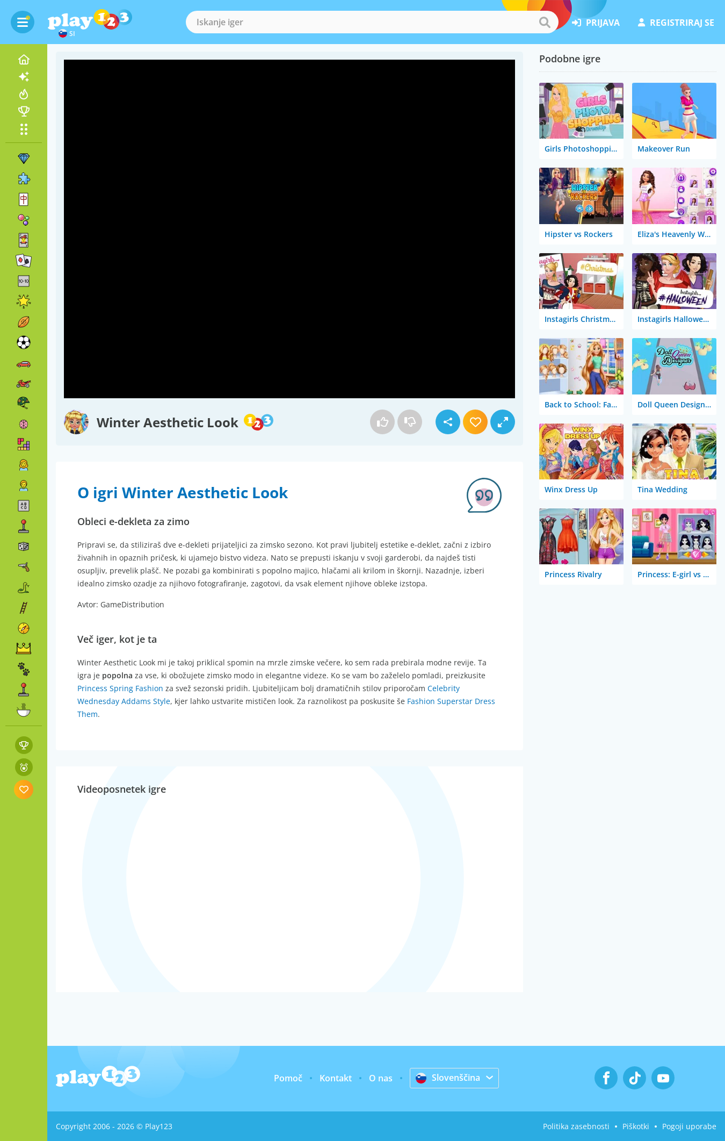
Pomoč (288, 1078)
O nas (381, 1078)
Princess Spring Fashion (120, 688)
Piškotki (635, 1126)
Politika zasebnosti (576, 1126)
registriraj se (676, 22)
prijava (596, 22)
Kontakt (336, 1078)
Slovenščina (448, 1077)
